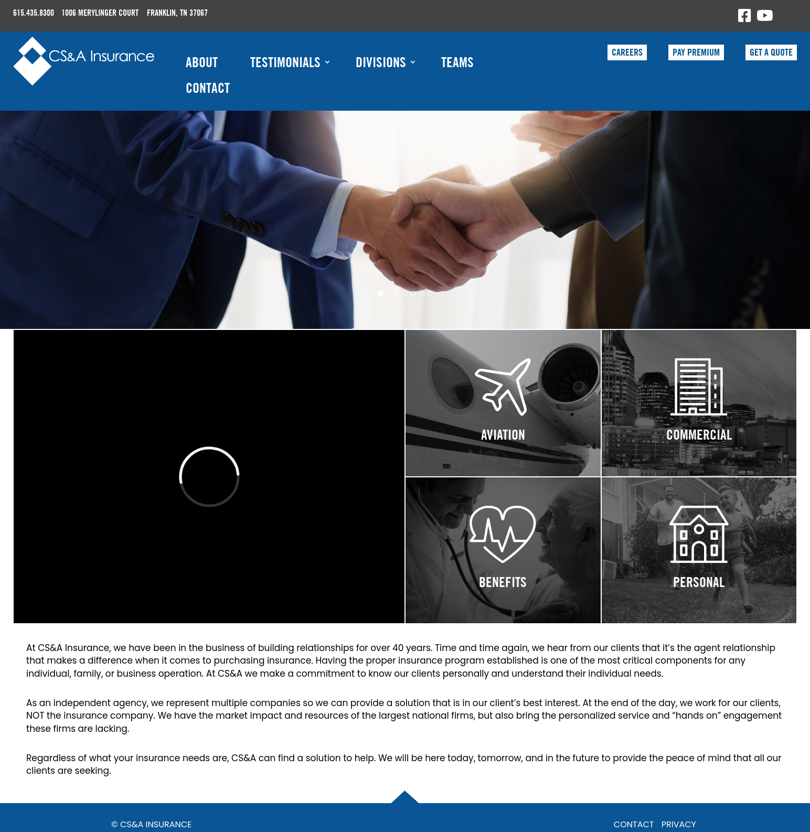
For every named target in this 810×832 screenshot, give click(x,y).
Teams (457, 62)
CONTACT (634, 824)
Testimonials (285, 62)
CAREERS (627, 52)
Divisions (381, 62)
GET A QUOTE (771, 52)
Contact (208, 88)
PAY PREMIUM (696, 52)
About (202, 62)
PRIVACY (679, 824)
